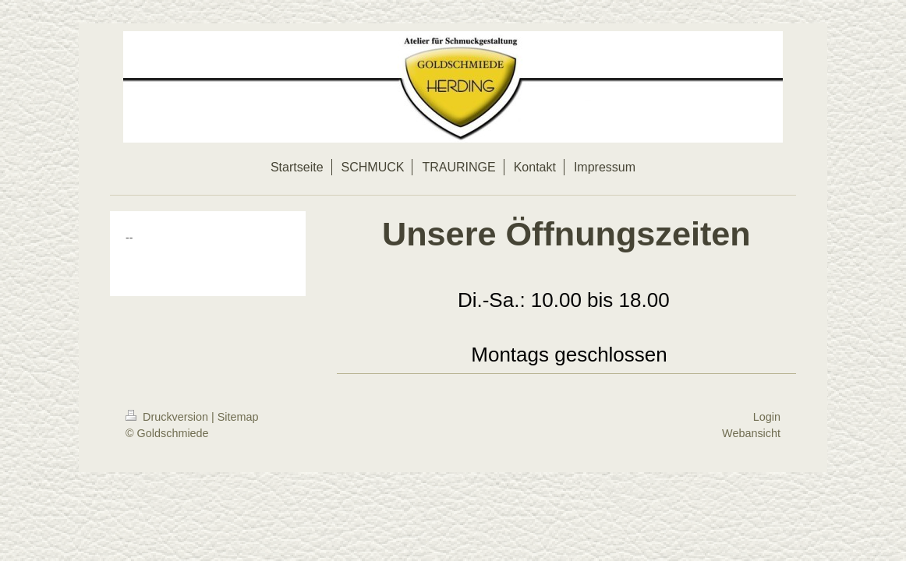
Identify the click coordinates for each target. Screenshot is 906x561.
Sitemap (238, 417)
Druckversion (168, 417)
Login (766, 417)
